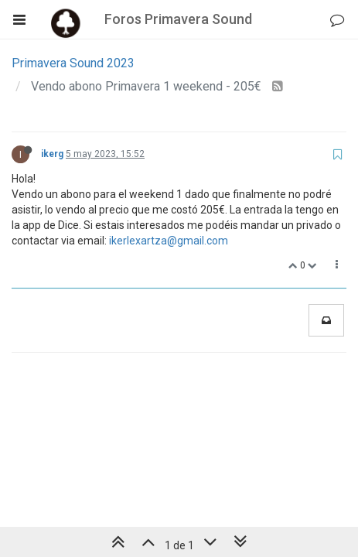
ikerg (52, 154)
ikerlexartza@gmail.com (168, 240)
